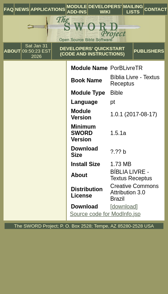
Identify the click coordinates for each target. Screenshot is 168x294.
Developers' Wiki (104, 9)
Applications (47, 9)
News (22, 9)
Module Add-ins (77, 9)
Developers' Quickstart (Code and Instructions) (92, 51)
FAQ (8, 9)
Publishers (149, 51)
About (12, 51)
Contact (155, 9)
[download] (124, 207)
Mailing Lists (133, 9)
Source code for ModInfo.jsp (105, 214)
